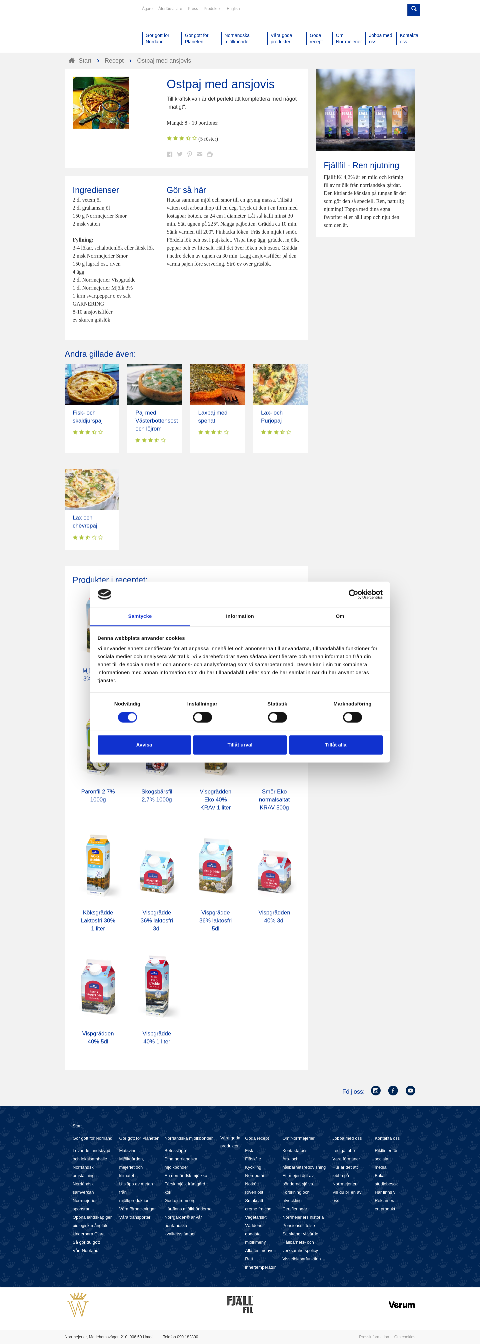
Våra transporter (135, 1217)
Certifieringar (294, 1208)
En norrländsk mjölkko (185, 1175)
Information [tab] (240, 616)
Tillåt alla (336, 745)
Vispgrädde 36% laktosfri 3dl (157, 920)
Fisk (249, 1150)
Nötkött (252, 1183)
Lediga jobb (343, 1150)
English (233, 8)
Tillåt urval (240, 745)
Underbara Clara (89, 1233)
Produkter (212, 8)
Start (77, 1125)
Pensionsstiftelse (298, 1225)
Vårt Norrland (85, 1250)
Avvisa (144, 745)
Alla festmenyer (260, 1250)
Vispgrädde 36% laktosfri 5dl (215, 920)
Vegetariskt (255, 1217)
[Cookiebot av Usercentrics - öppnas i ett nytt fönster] (353, 594)
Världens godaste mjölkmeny (255, 1234)
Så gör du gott (86, 1242)
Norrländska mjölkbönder (188, 1138)
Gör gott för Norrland (92, 1138)
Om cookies (404, 1337)
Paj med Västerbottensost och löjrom (156, 421)
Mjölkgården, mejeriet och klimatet (131, 1167)
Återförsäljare (170, 8)
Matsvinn (128, 1150)
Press (193, 8)
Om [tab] (340, 616)
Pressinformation (374, 1337)
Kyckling (253, 1167)
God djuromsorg (179, 1200)
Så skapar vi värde (300, 1233)
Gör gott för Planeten (139, 1138)
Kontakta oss (294, 1150)
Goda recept (257, 1138)
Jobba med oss (347, 1138)
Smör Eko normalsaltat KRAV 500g (274, 799)
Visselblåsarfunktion (301, 1258)
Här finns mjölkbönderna (187, 1208)
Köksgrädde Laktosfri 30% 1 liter (98, 920)
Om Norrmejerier (298, 1138)
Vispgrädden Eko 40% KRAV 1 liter (215, 799)
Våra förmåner (346, 1158)
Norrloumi (254, 1175)
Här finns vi (385, 1192)
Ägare (147, 8)
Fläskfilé (253, 1158)
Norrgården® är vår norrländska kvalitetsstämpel (183, 1225)
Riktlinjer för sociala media (386, 1159)
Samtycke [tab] (140, 616)
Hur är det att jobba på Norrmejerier (345, 1175)
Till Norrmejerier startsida (90, 29)
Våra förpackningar (137, 1208)
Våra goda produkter (230, 1141)
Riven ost (254, 1192)
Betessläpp (175, 1150)
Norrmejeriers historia (303, 1217)
